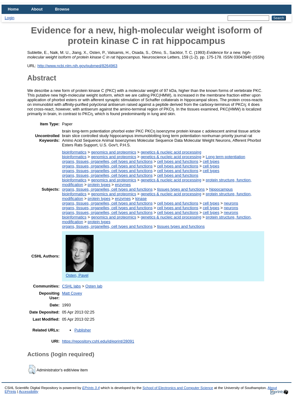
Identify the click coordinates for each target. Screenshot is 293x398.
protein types (99, 184)
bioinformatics (74, 152)
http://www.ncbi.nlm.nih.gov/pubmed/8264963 (77, 65)
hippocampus (221, 189)
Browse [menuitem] (62, 9)
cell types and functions (177, 161)
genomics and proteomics (113, 152)
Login (9, 17)
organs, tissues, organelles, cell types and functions (107, 161)
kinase (141, 198)
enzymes (123, 184)
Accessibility (28, 391)
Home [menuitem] (13, 9)
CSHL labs (71, 286)
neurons (231, 203)
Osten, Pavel (80, 273)
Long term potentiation (225, 156)
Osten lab (93, 286)
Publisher (82, 330)
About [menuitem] (37, 9)
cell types (211, 161)
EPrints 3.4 (90, 388)
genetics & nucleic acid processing (171, 152)
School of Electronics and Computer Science (177, 388)
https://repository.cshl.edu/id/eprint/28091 (98, 341)
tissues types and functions (181, 189)
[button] (31, 369)
